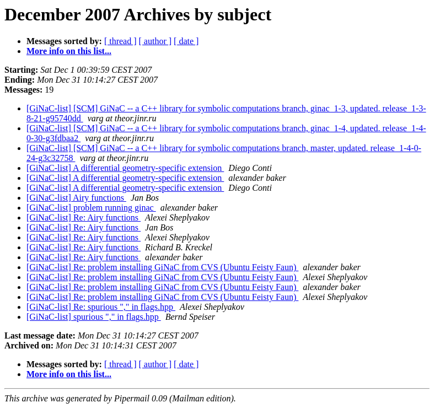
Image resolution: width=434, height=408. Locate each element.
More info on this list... (68, 51)
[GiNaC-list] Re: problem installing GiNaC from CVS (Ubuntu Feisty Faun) (162, 267)
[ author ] (155, 41)
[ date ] (186, 41)
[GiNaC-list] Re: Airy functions (83, 217)
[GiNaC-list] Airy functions (76, 197)
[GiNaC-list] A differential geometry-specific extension (125, 168)
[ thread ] (120, 41)
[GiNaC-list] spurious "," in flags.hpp (93, 316)
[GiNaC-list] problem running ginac (91, 207)
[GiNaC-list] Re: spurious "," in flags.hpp (100, 307)
